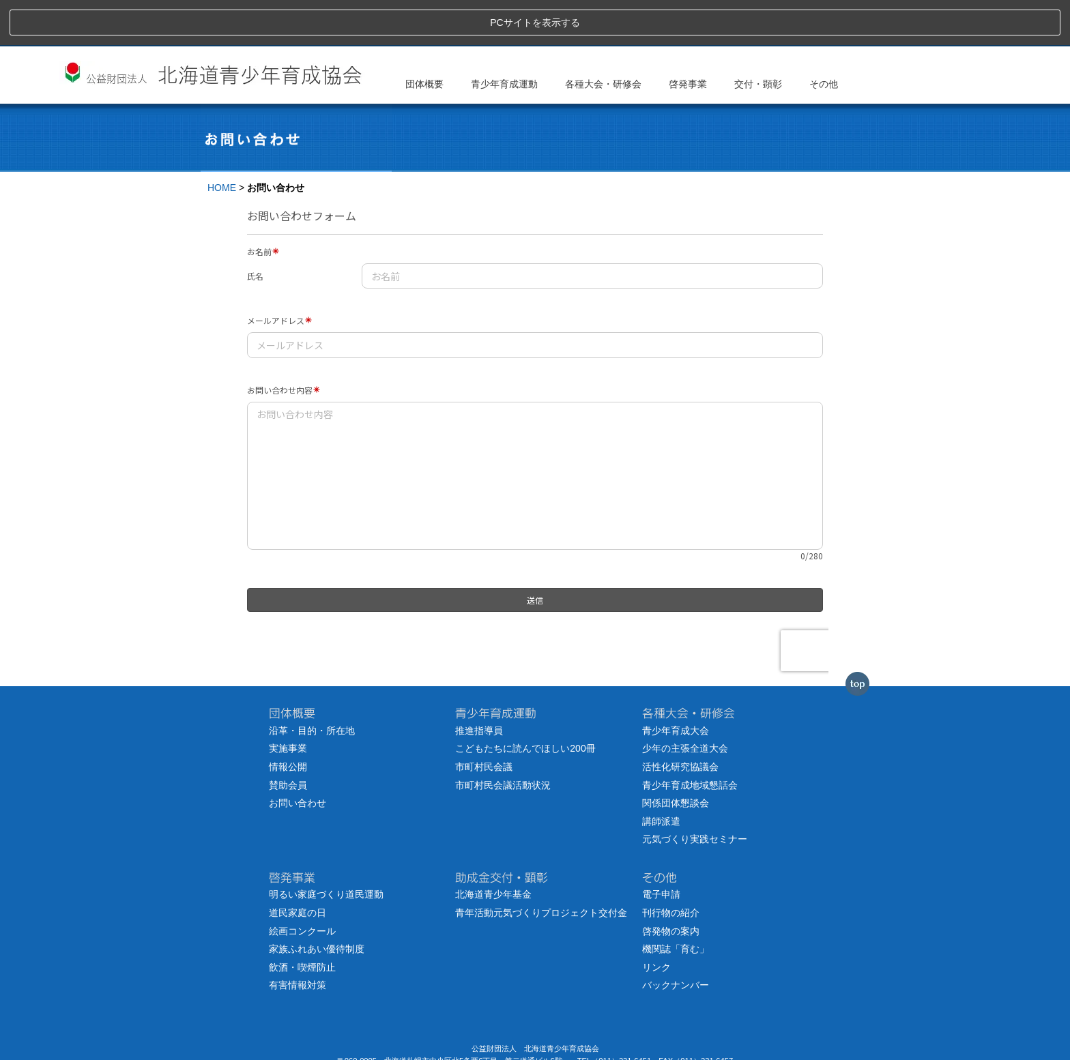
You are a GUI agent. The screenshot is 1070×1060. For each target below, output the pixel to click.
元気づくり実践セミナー (694, 794)
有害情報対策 (297, 939)
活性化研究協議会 (680, 721)
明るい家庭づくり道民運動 (326, 849)
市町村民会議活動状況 (503, 739)
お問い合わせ (297, 757)
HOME (221, 141)
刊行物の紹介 (670, 867)
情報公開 (288, 721)
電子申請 (661, 849)
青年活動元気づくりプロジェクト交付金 (541, 867)
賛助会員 (288, 739)
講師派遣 (661, 775)
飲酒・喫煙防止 (302, 921)
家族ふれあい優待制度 (316, 903)
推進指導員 (479, 684)
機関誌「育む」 (675, 903)
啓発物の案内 (670, 885)
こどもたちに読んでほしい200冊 (525, 703)
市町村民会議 (483, 721)
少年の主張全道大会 (685, 703)
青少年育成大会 (675, 684)
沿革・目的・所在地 (312, 684)
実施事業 (288, 703)
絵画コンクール (302, 885)
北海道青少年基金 (493, 849)
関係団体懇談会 (675, 757)
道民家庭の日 (297, 867)
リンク (656, 921)
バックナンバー (675, 939)
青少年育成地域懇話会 (690, 739)
